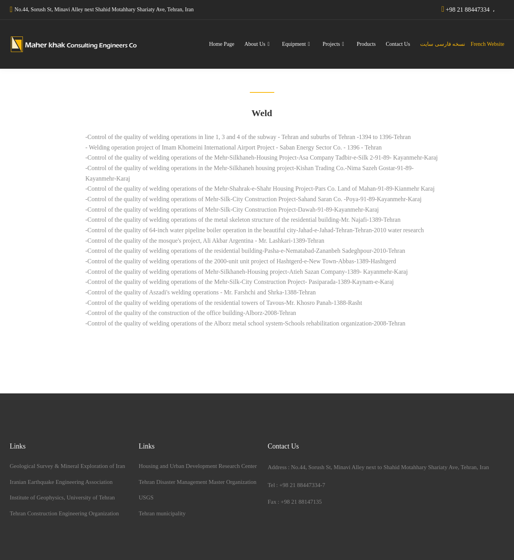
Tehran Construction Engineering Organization (64, 513)
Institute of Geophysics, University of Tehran (62, 497)
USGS (146, 497)
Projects (331, 44)
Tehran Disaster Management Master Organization (198, 482)
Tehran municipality (162, 513)
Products (366, 44)
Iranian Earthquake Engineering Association (61, 482)
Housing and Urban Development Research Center (198, 466)
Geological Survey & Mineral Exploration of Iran (67, 466)
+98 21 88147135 (301, 502)
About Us (254, 44)
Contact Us (398, 44)
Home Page (221, 44)
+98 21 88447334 (468, 9)
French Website (486, 44)
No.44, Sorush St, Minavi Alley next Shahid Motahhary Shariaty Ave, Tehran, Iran (104, 9)
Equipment (294, 44)
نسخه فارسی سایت (444, 44)
